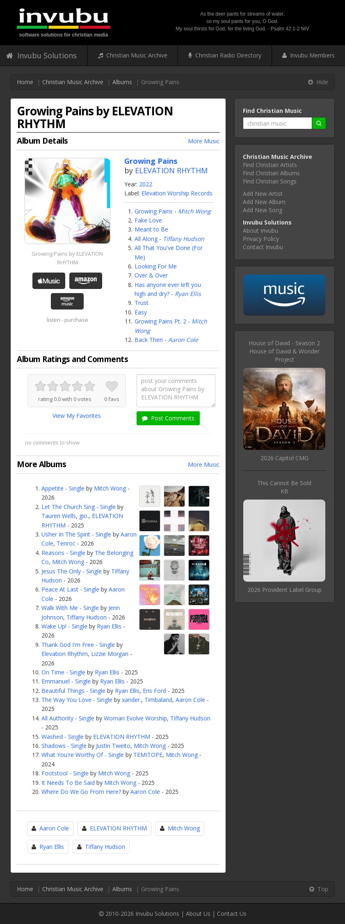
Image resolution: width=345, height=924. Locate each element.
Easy (141, 312)
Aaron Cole (183, 340)
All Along (146, 239)
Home (25, 82)
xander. (131, 700)
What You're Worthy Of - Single (82, 755)
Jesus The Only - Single (71, 571)
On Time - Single (63, 672)
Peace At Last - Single (70, 589)
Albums (122, 82)
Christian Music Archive (132, 55)
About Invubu (260, 230)
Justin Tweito (113, 746)
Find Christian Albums (271, 173)
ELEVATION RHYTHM (171, 170)
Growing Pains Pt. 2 (160, 321)
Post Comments (168, 418)
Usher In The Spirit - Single (76, 534)
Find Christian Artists (270, 165)
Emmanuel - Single (66, 681)
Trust (142, 303)
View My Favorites (77, 416)
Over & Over (151, 275)
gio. (84, 516)
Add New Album (264, 202)
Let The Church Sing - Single (78, 507)
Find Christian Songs (270, 181)
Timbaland (158, 700)
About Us (198, 913)
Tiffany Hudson (183, 239)
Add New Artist (263, 193)
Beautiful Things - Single (73, 691)
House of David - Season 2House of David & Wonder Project (284, 351)
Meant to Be (151, 229)
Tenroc (66, 543)
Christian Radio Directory (224, 55)
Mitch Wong (194, 211)
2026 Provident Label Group (284, 590)
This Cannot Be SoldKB (284, 487)
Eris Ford (154, 691)
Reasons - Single (63, 553)
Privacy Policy (261, 239)
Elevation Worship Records (177, 193)
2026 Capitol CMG (284, 458)
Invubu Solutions (41, 55)
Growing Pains (154, 211)
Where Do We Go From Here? (81, 792)
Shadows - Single (64, 746)
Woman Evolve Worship (135, 718)
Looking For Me (156, 266)
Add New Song (262, 210)
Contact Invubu (263, 247)
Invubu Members (308, 55)
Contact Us (232, 913)
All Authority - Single (67, 718)
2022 (145, 184)
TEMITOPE (147, 755)
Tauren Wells (58, 516)
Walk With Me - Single (70, 608)
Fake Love (148, 220)
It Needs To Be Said (68, 782)
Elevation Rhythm (64, 654)
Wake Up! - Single (64, 626)
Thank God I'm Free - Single (78, 645)
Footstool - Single (65, 773)
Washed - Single (62, 737)
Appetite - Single (63, 488)
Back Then (149, 340)
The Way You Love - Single (76, 700)
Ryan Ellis (188, 294)
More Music (203, 141)
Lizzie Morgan (109, 654)
